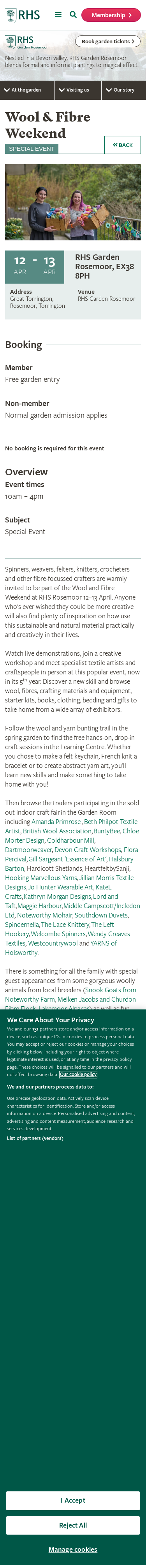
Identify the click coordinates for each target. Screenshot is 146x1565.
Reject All (73, 1525)
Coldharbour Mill (70, 840)
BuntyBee (106, 831)
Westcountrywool (53, 943)
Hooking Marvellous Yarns (41, 878)
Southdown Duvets (101, 915)
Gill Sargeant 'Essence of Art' (67, 859)
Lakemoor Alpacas (64, 1009)
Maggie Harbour (40, 906)
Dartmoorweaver (28, 850)
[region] (73, 1287)
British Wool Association (57, 831)
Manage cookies (73, 1550)
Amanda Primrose (57, 822)
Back (123, 145)
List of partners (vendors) (35, 1139)
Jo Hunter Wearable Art (60, 887)
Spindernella (22, 925)
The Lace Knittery (65, 925)
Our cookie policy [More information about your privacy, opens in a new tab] (78, 1075)
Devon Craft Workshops (88, 850)
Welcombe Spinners (58, 934)
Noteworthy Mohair (44, 915)
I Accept (73, 1500)
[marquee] (73, 55)
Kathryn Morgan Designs (57, 897)
